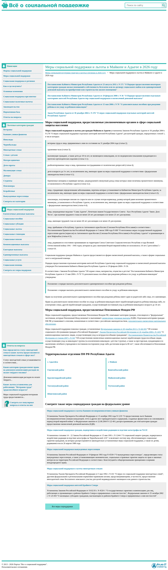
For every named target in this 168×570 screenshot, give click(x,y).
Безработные (9, 191)
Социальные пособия (13, 219)
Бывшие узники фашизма (15, 134)
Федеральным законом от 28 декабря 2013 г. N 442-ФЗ (124, 329)
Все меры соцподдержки (62, 506)
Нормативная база (11, 112)
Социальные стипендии (14, 234)
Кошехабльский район (118, 370)
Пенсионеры (9, 186)
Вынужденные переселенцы (16, 196)
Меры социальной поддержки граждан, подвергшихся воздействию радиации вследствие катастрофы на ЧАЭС (97, 430)
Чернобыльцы (9, 145)
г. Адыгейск (52, 362)
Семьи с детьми (10, 155)
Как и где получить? (12, 86)
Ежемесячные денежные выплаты (18, 214)
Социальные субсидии (13, 224)
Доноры (6, 175)
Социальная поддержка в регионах (19, 81)
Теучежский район (116, 386)
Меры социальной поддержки (16, 76)
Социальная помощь (12, 265)
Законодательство (11, 107)
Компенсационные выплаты (16, 244)
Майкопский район (116, 378)
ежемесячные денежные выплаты (116, 318)
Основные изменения (13, 91)
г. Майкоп (112, 362)
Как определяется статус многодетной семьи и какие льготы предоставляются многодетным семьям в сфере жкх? (21, 352)
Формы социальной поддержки (17, 71)
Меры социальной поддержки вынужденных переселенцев (73, 449)
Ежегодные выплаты (12, 249)
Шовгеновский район (57, 394)
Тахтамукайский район (58, 386)
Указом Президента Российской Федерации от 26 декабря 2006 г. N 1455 (130, 332)
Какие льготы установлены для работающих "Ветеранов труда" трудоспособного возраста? (17, 387)
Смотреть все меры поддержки (17, 270)
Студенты (7, 181)
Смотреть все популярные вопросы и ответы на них (22, 403)
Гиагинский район (55, 370)
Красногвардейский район (59, 378)
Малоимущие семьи (12, 170)
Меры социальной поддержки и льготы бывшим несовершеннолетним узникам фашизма (87, 411)
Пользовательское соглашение (14, 567)
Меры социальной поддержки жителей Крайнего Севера (72, 485)
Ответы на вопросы (12, 117)
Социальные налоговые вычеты (18, 102)
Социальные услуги (12, 260)
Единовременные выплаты (15, 255)
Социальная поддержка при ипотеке (19, 96)
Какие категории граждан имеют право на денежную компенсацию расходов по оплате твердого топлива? (21, 370)
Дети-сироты (9, 165)
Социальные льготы (12, 229)
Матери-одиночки (11, 160)
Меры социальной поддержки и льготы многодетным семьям (74, 468)
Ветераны (7, 129)
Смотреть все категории (14, 201)
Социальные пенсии (12, 239)
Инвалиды (8, 139)
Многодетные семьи (12, 150)
